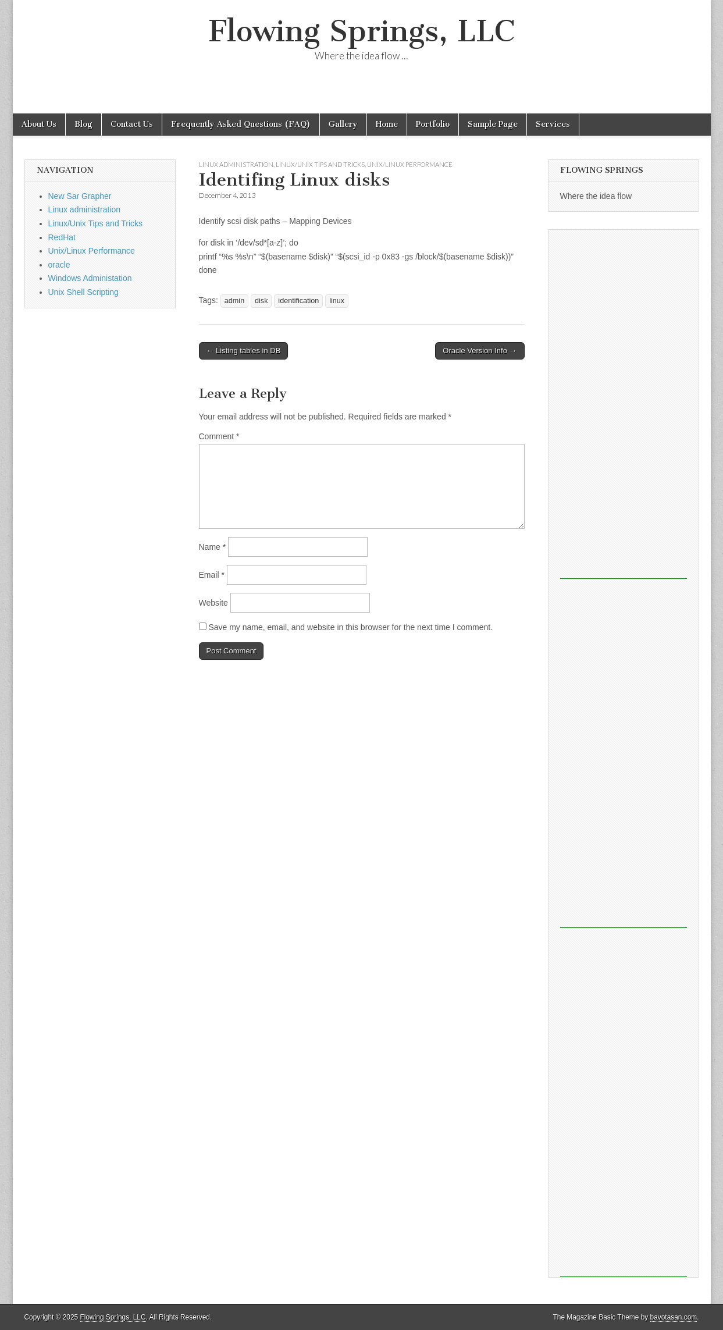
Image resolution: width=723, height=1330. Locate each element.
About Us (39, 124)
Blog (83, 124)
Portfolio (433, 124)
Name (212, 547)
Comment (219, 436)
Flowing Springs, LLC (362, 31)
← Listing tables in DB (243, 350)
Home (387, 124)
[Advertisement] (623, 404)
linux (336, 301)
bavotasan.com (673, 1317)
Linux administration (236, 164)
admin (234, 301)
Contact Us (132, 124)
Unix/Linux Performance (410, 164)
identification (298, 301)
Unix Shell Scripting (83, 292)
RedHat (62, 237)
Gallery (343, 124)
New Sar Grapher (80, 196)
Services (553, 124)
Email (212, 574)
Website (213, 602)
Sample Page (493, 124)
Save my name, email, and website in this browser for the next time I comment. (350, 627)
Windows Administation (90, 278)
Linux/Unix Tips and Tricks (320, 164)
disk (261, 301)
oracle (59, 264)
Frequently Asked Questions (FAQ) (241, 124)
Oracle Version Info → (480, 350)
